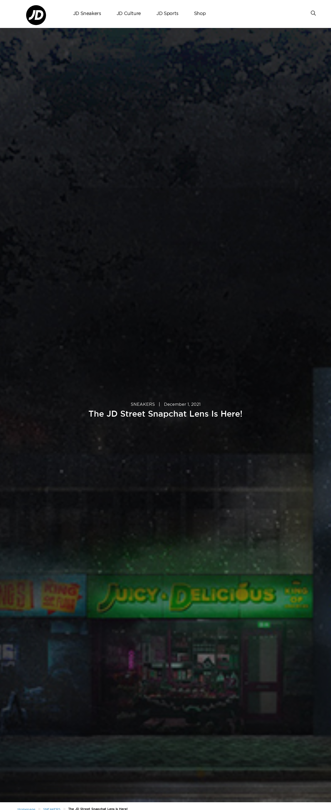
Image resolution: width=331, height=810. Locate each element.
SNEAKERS (143, 404)
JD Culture (129, 13)
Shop (200, 13)
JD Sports (167, 13)
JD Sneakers (87, 13)
